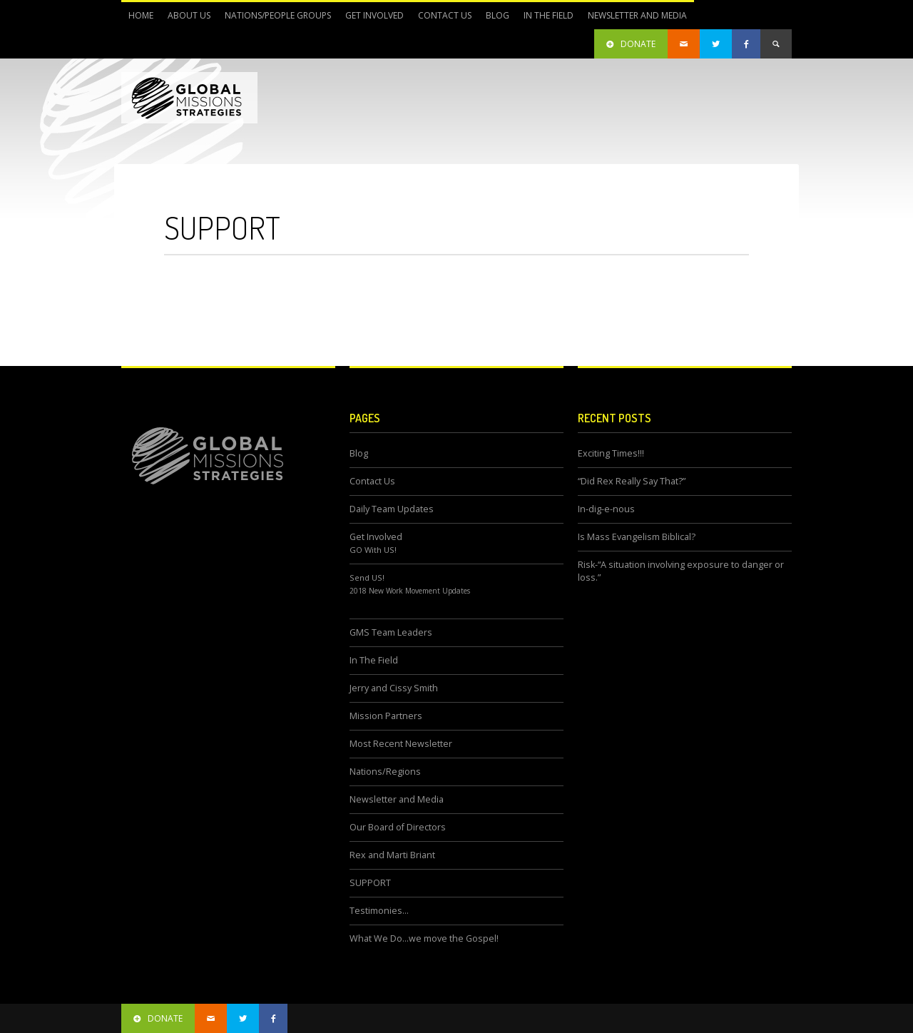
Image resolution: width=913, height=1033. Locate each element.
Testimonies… (379, 911)
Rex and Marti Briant (392, 855)
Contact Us (444, 15)
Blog (497, 15)
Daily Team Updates (392, 509)
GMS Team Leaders (391, 632)
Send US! (367, 577)
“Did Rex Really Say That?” (631, 481)
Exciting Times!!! (611, 453)
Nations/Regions (385, 771)
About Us (185, 19)
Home (140, 15)
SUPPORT (370, 883)
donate (158, 1018)
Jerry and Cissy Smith (394, 688)
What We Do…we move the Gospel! (424, 938)
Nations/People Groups (274, 19)
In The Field (544, 19)
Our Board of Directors (398, 827)
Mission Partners (386, 716)
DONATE (631, 44)
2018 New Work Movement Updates (410, 591)
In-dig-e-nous (606, 509)
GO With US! (373, 549)
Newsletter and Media (634, 19)
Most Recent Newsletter (401, 744)
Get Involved (371, 19)
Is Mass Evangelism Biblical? (636, 537)
